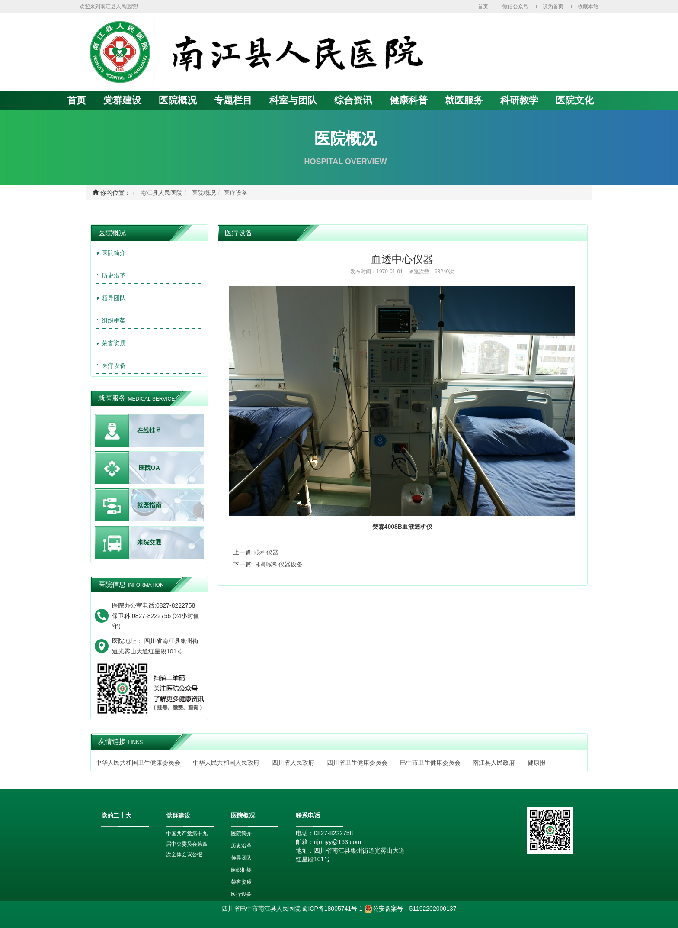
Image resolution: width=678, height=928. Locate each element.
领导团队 (114, 297)
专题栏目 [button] (233, 100)
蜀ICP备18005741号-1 (332, 908)
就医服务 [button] (464, 100)
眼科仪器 (266, 552)
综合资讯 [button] (353, 100)
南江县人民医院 (161, 192)
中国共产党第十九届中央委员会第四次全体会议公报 (187, 844)
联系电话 (308, 815)
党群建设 (122, 100)
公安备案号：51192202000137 (410, 908)
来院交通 (149, 542)
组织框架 (114, 320)
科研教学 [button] (519, 100)
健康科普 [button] (409, 100)
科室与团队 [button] (293, 100)
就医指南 (149, 504)
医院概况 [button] (178, 100)
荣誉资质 (114, 343)
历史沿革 (114, 275)
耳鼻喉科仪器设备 (278, 564)
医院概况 (204, 192)
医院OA (149, 467)
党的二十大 (116, 815)
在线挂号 (149, 430)
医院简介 (114, 252)
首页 (483, 6)
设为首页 (553, 6)
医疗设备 (236, 192)
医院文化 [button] (575, 100)
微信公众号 (515, 6)
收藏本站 (588, 6)
